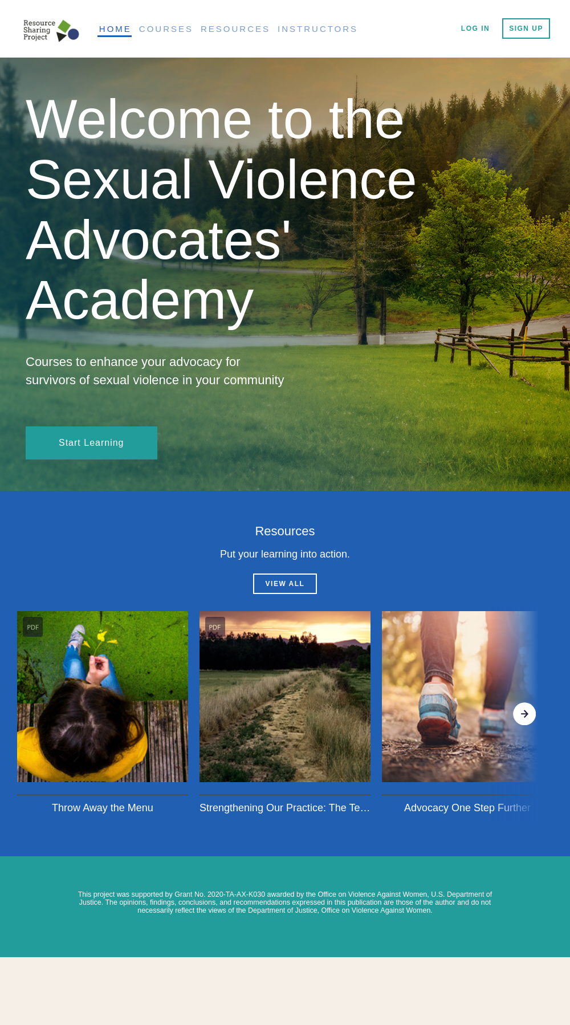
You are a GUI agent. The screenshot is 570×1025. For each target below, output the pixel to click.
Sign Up (526, 28)
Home (115, 29)
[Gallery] (285, 713)
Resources (235, 29)
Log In (475, 28)
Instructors (318, 29)
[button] (102, 713)
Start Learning (91, 443)
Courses (166, 29)
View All (285, 584)
